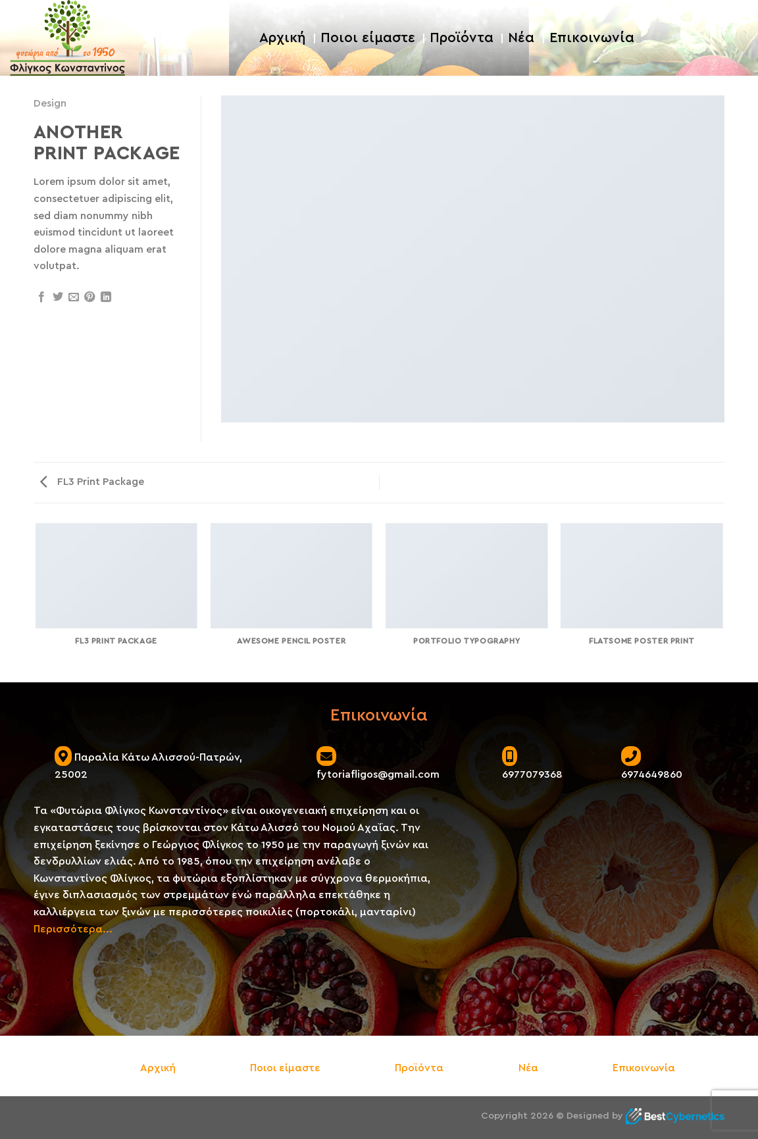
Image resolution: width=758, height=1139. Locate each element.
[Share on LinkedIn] (106, 297)
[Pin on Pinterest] (89, 297)
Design (50, 103)
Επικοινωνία (591, 38)
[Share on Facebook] (41, 297)
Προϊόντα (461, 38)
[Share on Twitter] (58, 297)
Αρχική (282, 38)
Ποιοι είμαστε (367, 38)
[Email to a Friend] (73, 297)
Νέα (521, 38)
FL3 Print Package (92, 481)
